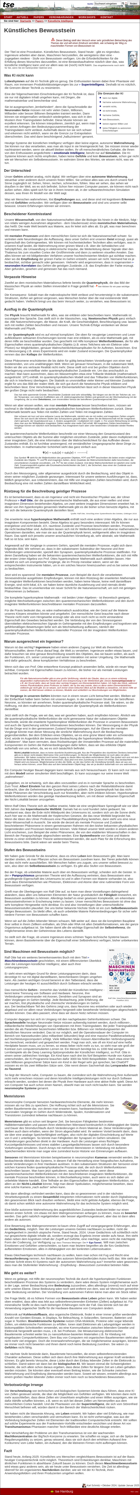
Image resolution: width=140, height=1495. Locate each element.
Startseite (25, 21)
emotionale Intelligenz (69, 152)
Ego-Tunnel (95, 1242)
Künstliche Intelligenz (60, 21)
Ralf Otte (26, 500)
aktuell (22, 17)
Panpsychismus (23, 875)
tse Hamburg (64, 1491)
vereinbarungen (61, 17)
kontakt (107, 17)
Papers (39, 17)
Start (8, 17)
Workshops (87, 17)
